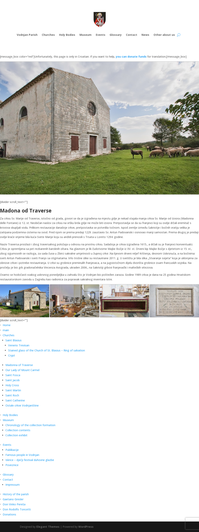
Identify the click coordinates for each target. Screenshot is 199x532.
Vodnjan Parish (27, 35)
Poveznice (11, 465)
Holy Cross (12, 385)
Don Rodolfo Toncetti (17, 509)
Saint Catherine (15, 400)
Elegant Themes (47, 526)
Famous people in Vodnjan (22, 455)
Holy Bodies (67, 35)
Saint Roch (12, 395)
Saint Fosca (12, 375)
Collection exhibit (16, 435)
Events (100, 35)
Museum (85, 35)
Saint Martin (13, 390)
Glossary (116, 35)
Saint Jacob (12, 380)
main (6, 330)
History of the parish (16, 494)
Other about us (164, 35)
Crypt (11, 355)
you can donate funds (131, 56)
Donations (9, 514)
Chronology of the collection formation (30, 425)
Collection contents (17, 430)
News (145, 35)
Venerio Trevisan (18, 345)
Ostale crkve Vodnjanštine (22, 405)
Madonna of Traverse (19, 365)
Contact (131, 35)
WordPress (85, 526)
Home (6, 325)
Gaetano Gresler (13, 499)
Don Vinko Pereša (14, 504)
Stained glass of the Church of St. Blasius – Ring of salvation (46, 350)
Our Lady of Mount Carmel (22, 370)
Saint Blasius (13, 340)
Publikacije (12, 450)
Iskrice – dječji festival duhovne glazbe (29, 460)
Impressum (12, 484)
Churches (48, 35)
